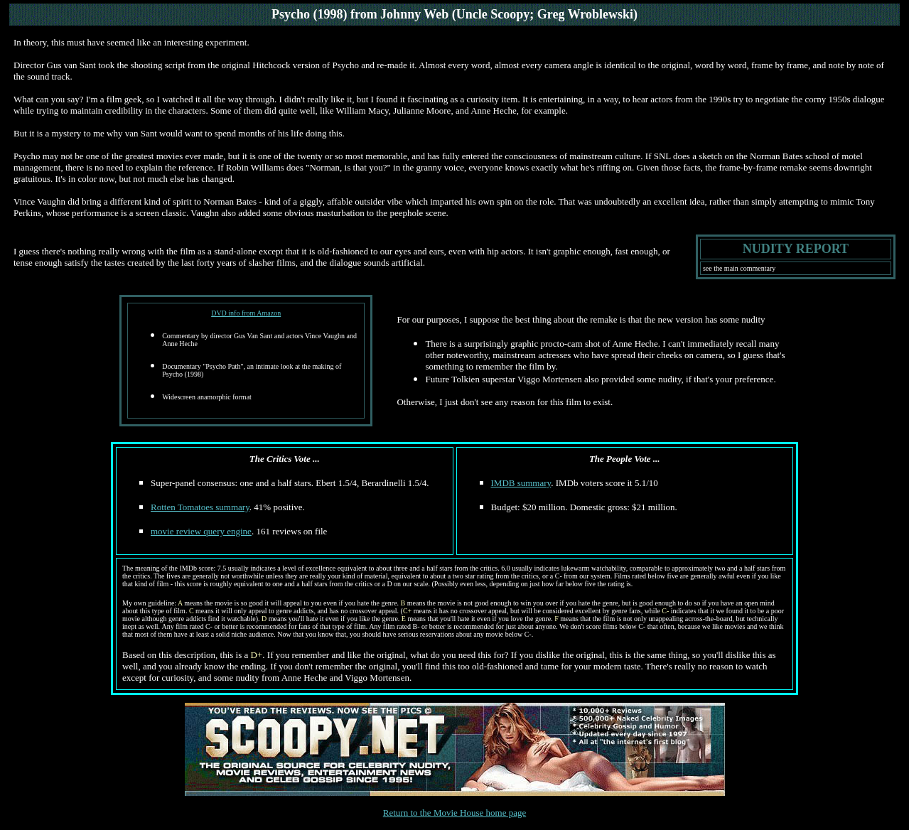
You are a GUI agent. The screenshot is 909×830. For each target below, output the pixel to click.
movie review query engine (201, 531)
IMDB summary (521, 483)
